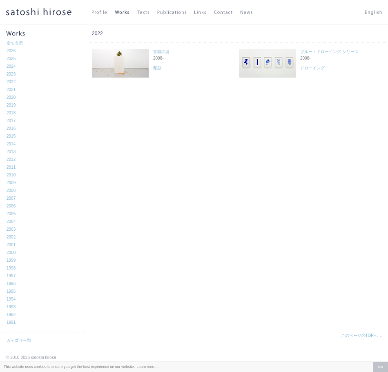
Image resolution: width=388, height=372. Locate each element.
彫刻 (157, 68)
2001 (11, 245)
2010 (11, 175)
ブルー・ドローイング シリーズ (329, 51)
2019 (11, 105)
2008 (11, 190)
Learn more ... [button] (147, 367)
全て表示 (15, 43)
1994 (11, 299)
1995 (11, 291)
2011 (11, 167)
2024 (11, 66)
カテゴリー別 (19, 340)
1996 (11, 283)
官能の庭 (161, 51)
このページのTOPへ (359, 335)
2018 (11, 113)
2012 (11, 159)
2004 (11, 221)
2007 (11, 198)
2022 (11, 82)
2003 (11, 229)
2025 (11, 58)
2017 (11, 120)
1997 (11, 276)
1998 (11, 268)
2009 (11, 182)
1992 (11, 314)
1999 (11, 260)
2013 (11, 151)
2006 (11, 206)
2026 (11, 51)
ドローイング (312, 68)
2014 (11, 144)
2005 (11, 214)
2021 (11, 89)
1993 (11, 307)
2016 (11, 128)
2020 (11, 97)
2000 (11, 252)
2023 (11, 74)
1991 (11, 322)
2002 (11, 237)
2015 (11, 136)
